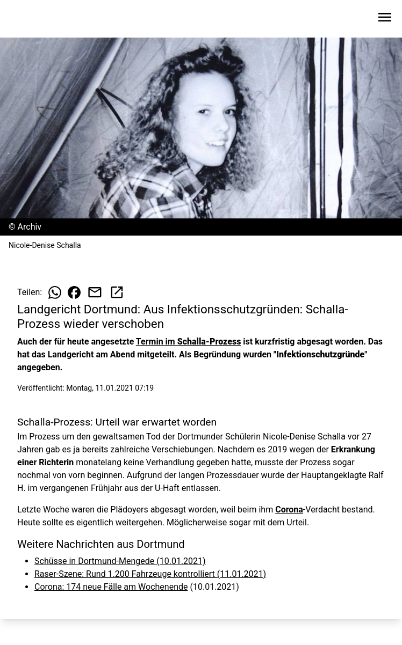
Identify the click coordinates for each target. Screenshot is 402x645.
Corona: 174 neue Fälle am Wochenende (111, 587)
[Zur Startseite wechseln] (34, 19)
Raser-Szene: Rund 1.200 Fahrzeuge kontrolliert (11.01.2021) (150, 574)
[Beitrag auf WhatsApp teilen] (54, 292)
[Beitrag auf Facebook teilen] (74, 292)
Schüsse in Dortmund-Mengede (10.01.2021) (120, 561)
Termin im (188, 341)
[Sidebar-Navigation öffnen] (384, 19)
